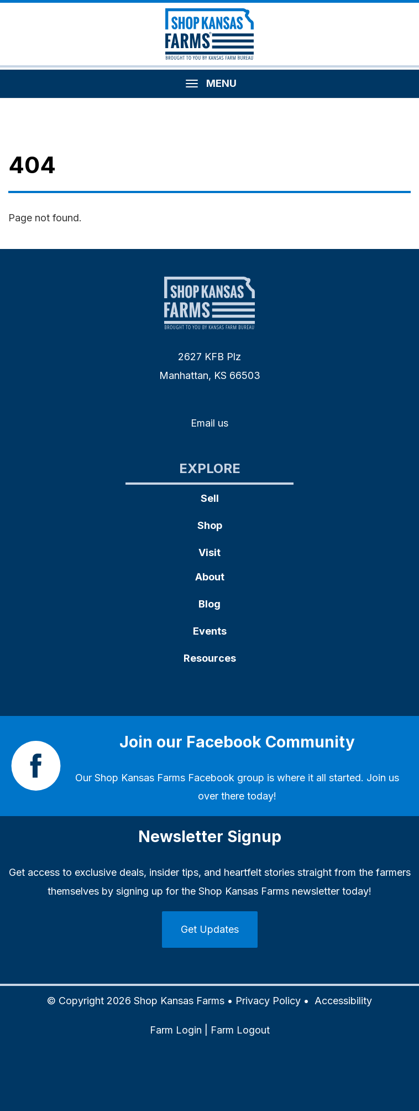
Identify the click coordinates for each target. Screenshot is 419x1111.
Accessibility (343, 1000)
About (209, 577)
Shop (209, 525)
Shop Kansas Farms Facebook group (179, 777)
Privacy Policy (268, 1000)
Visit (209, 552)
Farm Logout (240, 1030)
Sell (210, 498)
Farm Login (176, 1030)
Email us (209, 423)
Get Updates (210, 929)
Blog (209, 604)
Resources (210, 658)
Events (210, 631)
